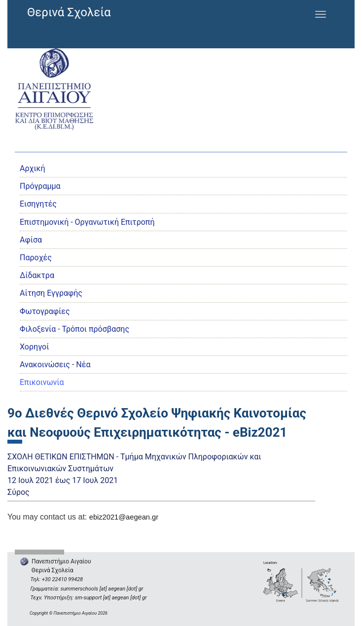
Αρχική (32, 168)
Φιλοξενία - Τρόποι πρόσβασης (74, 329)
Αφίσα (31, 239)
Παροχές (36, 257)
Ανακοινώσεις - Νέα (55, 364)
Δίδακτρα (37, 275)
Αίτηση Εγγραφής (51, 293)
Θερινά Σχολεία (69, 12)
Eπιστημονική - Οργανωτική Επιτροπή (87, 222)
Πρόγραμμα (40, 186)
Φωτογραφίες (45, 311)
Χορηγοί (34, 346)
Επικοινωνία (42, 382)
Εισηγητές (38, 204)
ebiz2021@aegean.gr (123, 517)
